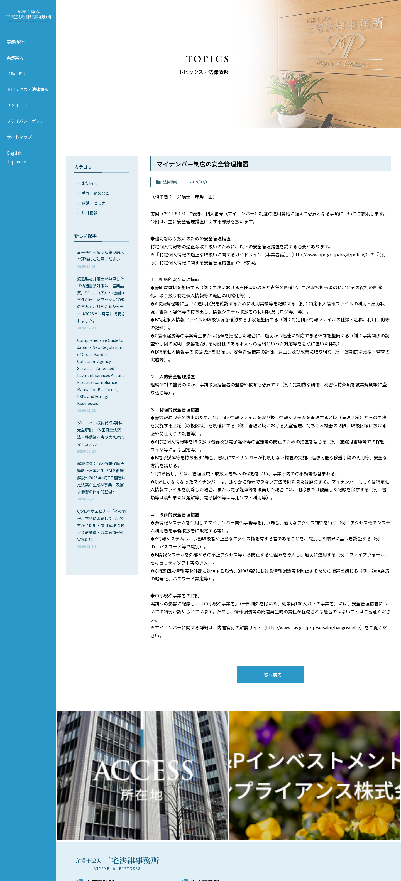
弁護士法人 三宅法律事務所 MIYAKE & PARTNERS (28, 20)
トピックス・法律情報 (27, 96)
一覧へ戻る (271, 674)
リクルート (17, 112)
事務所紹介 (17, 49)
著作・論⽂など (95, 193)
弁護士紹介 (17, 81)
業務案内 (15, 65)
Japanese (16, 169)
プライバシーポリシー (27, 128)
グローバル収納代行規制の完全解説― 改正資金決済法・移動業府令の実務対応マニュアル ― (100, 436)
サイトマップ (19, 144)
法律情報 (89, 212)
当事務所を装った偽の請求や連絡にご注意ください (100, 258)
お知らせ (89, 183)
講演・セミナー (95, 203)
